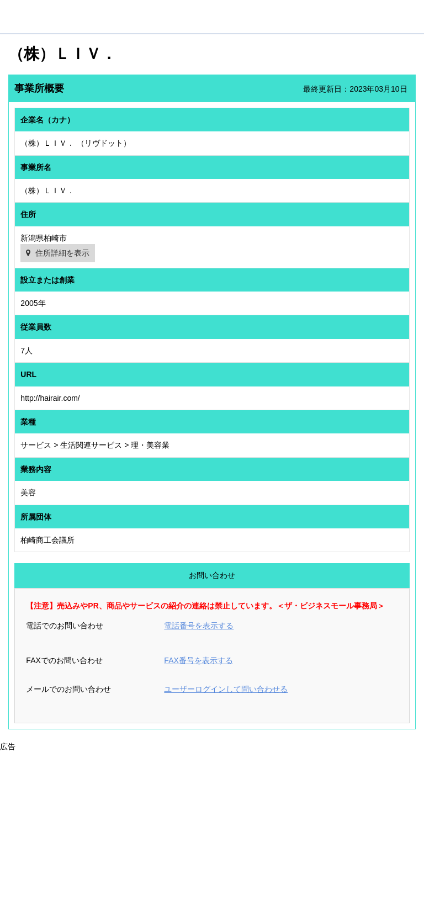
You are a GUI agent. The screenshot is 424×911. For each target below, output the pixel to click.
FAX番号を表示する (198, 660)
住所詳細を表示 (62, 252)
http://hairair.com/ (50, 398)
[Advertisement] (212, 830)
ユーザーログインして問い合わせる (226, 689)
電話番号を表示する (199, 625)
